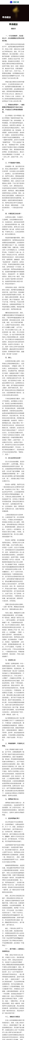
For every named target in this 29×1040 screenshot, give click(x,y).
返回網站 (5, 1022)
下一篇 (3, 1015)
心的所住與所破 (8, 1017)
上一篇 (3, 1010)
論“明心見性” (7, 1012)
